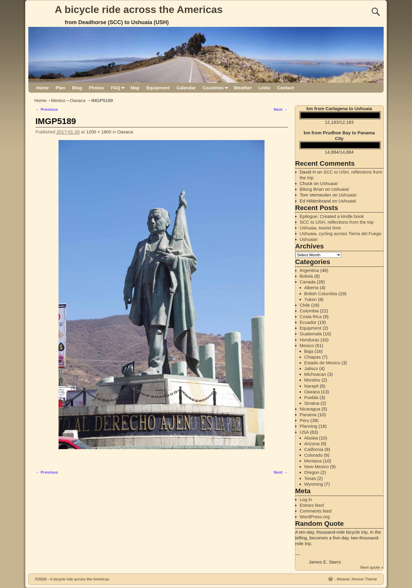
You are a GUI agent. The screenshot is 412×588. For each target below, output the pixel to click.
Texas (310, 478)
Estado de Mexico (322, 362)
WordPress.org (315, 516)
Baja (308, 351)
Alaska (311, 437)
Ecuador (308, 322)
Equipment (158, 87)
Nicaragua (310, 408)
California (313, 449)
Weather (243, 87)
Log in (306, 499)
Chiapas (312, 357)
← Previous (47, 109)
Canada (308, 281)
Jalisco (311, 368)
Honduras (309, 339)
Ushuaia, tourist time (320, 227)
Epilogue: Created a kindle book (332, 216)
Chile (305, 305)
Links (264, 87)
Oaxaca (78, 100)
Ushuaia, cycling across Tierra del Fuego (341, 233)
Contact (285, 87)
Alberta (311, 287)
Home (42, 87)
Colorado (313, 455)
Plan (60, 87)
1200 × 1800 (98, 131)
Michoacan (315, 374)
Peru (304, 420)
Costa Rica (311, 316)
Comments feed (316, 510)
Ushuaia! (329, 183)
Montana (313, 460)
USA (304, 432)
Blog (77, 87)
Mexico (58, 100)
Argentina (309, 270)
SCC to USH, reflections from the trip (337, 222)
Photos (96, 87)
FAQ (119, 88)
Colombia (309, 310)
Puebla (311, 397)
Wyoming (313, 484)
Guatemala (311, 333)
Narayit (311, 385)
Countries (217, 88)
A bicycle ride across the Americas (139, 9)
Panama (308, 414)
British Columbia (320, 293)
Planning (308, 426)
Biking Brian (312, 189)
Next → (281, 109)
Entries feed (312, 505)
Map (134, 87)
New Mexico (316, 466)
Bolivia (306, 276)
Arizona (312, 443)
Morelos (312, 379)
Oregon (311, 472)
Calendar (186, 87)
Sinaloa (311, 403)
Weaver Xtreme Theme (357, 579)
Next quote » (371, 567)
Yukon (310, 299)
